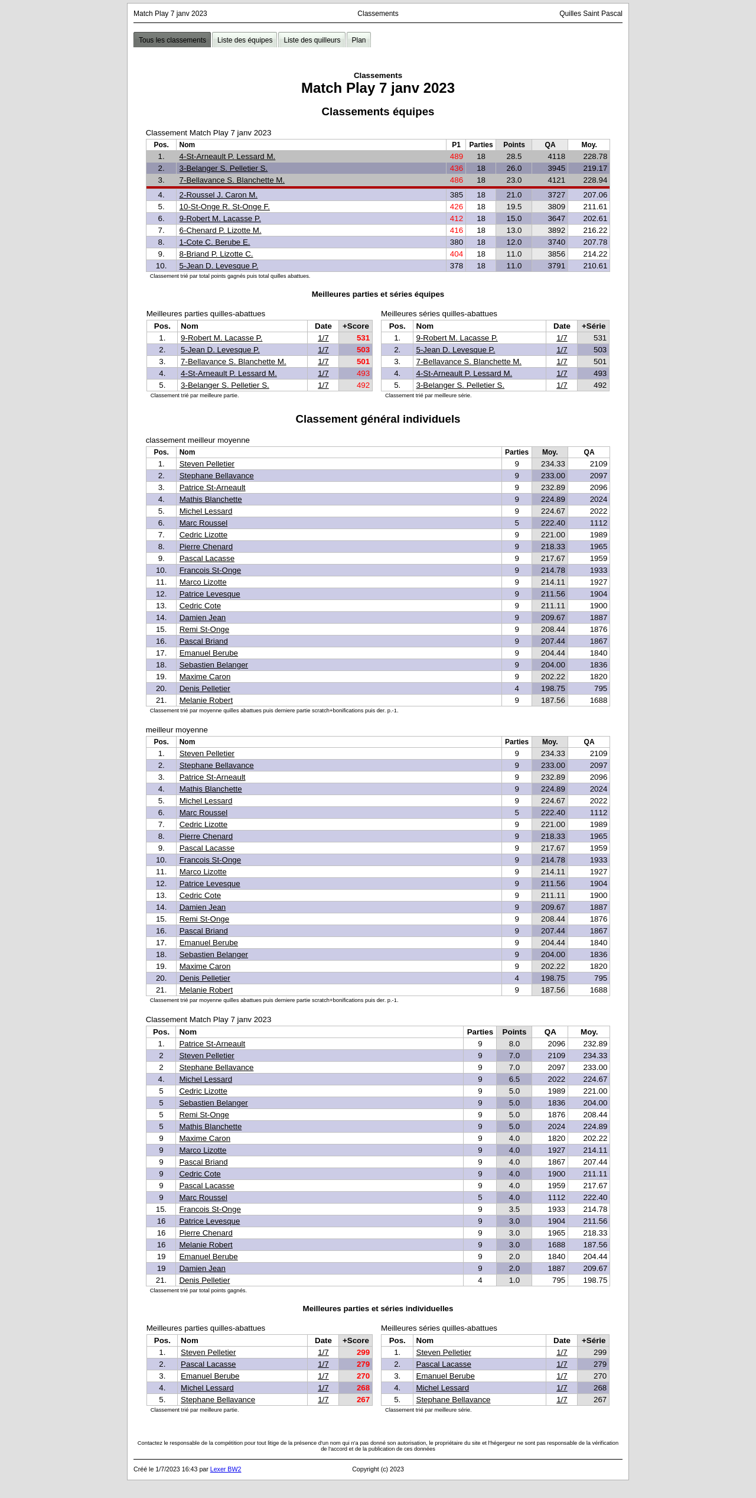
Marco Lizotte (203, 582)
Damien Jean (203, 617)
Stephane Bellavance (217, 475)
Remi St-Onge (204, 629)
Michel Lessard (206, 511)
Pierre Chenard (206, 546)
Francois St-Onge (210, 570)
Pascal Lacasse (207, 558)
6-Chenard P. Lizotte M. (221, 230)
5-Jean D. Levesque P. (219, 265)
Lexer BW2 (226, 1469)
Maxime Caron (205, 676)
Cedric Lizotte (204, 534)
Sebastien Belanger (214, 664)
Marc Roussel (203, 522)
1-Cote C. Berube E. (215, 242)
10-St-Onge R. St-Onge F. (225, 206)
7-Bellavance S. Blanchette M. (232, 180)
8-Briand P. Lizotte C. (216, 253)
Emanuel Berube (209, 653)
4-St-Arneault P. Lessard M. (228, 156)
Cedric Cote (200, 605)
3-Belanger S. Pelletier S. (224, 168)
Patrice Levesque (210, 593)
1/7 (323, 337)
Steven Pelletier (207, 463)
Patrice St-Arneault (213, 487)
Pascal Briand (204, 641)
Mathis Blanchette (211, 499)
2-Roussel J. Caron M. (219, 194)
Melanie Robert (206, 700)
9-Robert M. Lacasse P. (220, 218)
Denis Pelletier (205, 688)
